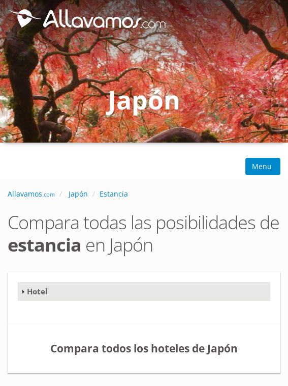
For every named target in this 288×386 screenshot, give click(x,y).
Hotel (37, 291)
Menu (263, 166)
